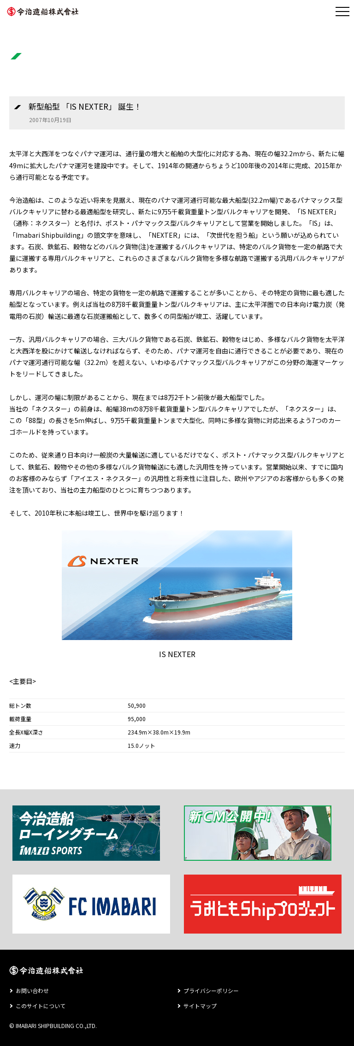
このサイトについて (40, 1006)
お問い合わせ (32, 990)
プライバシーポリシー (211, 990)
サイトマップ (200, 1006)
